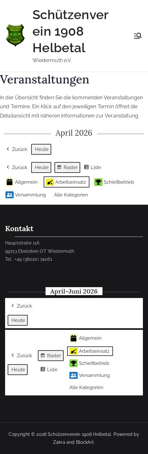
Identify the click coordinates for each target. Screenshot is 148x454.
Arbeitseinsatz (66, 182)
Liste (92, 168)
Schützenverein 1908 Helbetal (70, 31)
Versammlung (25, 194)
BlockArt (85, 442)
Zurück (16, 149)
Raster (67, 168)
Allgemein (21, 182)
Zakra (59, 442)
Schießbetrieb (114, 182)
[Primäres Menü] (138, 35)
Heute (42, 149)
